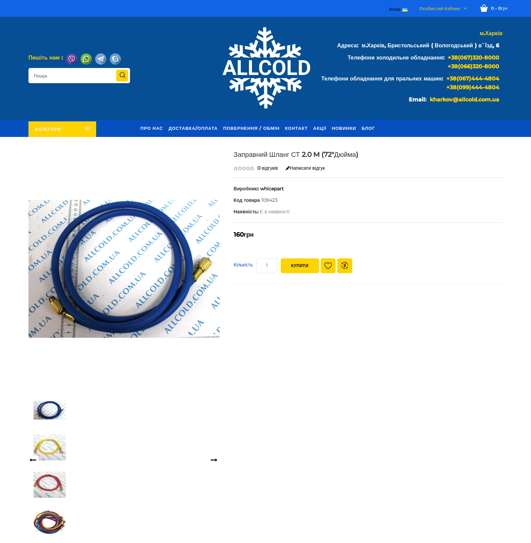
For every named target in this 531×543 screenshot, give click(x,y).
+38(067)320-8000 (473, 57)
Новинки (344, 128)
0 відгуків (267, 168)
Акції (319, 128)
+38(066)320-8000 (473, 66)
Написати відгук (305, 168)
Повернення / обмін (251, 128)
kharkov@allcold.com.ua (464, 99)
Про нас (152, 128)
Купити (300, 265)
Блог (368, 128)
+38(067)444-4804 (472, 78)
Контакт (296, 128)
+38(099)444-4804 (472, 87)
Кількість (243, 265)
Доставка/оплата (193, 128)
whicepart (272, 189)
